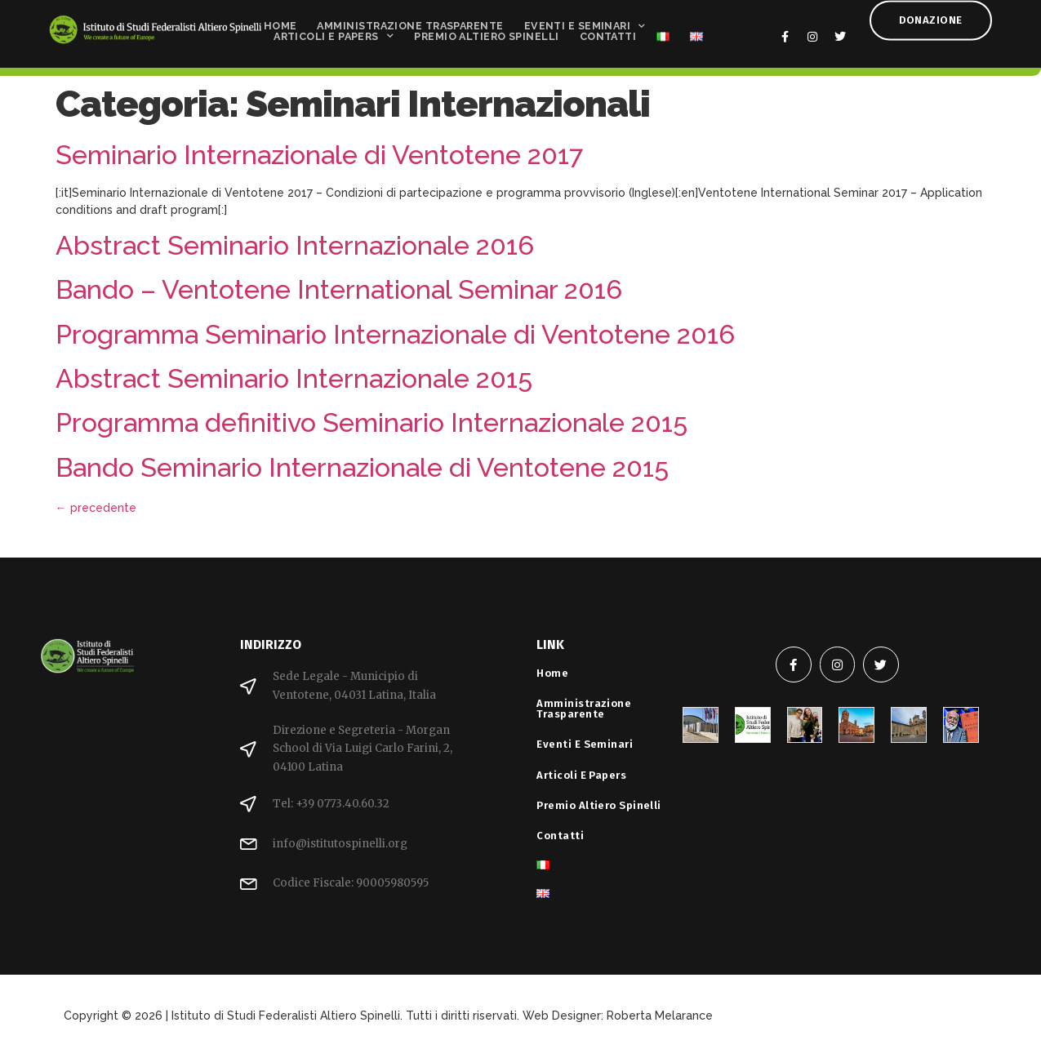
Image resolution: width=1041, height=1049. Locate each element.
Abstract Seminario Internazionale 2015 (294, 378)
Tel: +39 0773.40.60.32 (331, 804)
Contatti (608, 32)
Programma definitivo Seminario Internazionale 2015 (371, 422)
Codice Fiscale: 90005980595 (351, 883)
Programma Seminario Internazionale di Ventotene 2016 (395, 334)
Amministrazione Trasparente (410, 21)
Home (280, 21)
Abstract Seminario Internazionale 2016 (295, 245)
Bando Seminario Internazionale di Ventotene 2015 (362, 467)
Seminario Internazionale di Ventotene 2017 (319, 155)
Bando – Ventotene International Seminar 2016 (339, 289)
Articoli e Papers (334, 32)
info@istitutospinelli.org (340, 844)
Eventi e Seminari (585, 21)
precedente (96, 507)
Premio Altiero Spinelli (486, 32)
